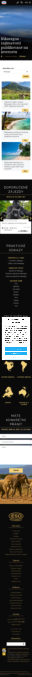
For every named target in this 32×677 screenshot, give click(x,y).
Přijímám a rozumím (16, 349)
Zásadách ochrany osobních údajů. (14, 344)
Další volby (16, 357)
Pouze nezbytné (16, 353)
